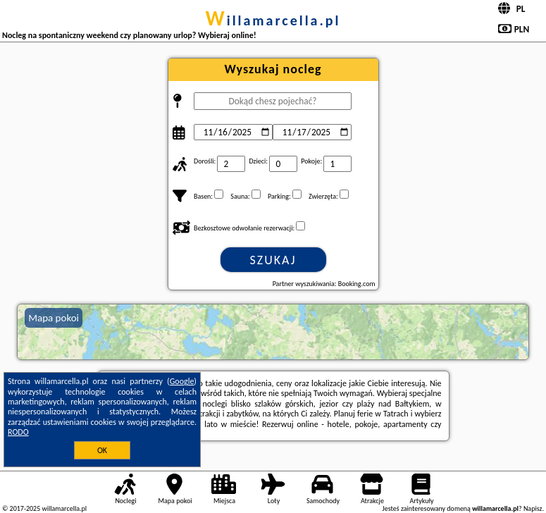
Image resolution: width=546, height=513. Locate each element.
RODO (18, 432)
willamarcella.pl (273, 20)
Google (182, 381)
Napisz (532, 508)
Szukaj (273, 260)
